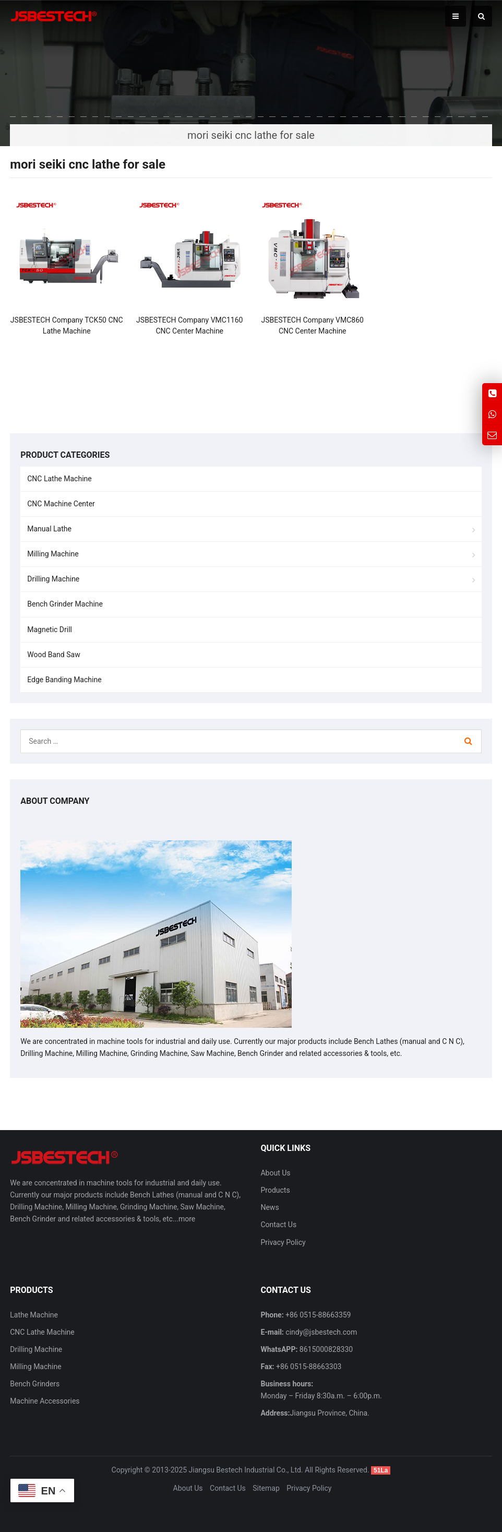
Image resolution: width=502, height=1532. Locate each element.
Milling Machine (52, 554)
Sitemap (266, 1488)
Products (275, 1190)
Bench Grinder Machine (65, 604)
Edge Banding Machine (64, 679)
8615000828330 (325, 1349)
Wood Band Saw (53, 654)
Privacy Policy (282, 1242)
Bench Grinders (34, 1384)
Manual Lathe (49, 529)
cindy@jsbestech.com (320, 1332)
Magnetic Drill (49, 629)
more (186, 1219)
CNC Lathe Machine (59, 478)
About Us (275, 1173)
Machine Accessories (44, 1401)
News (269, 1207)
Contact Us (278, 1224)
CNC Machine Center (61, 504)
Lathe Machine (34, 1315)
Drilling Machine (53, 579)
